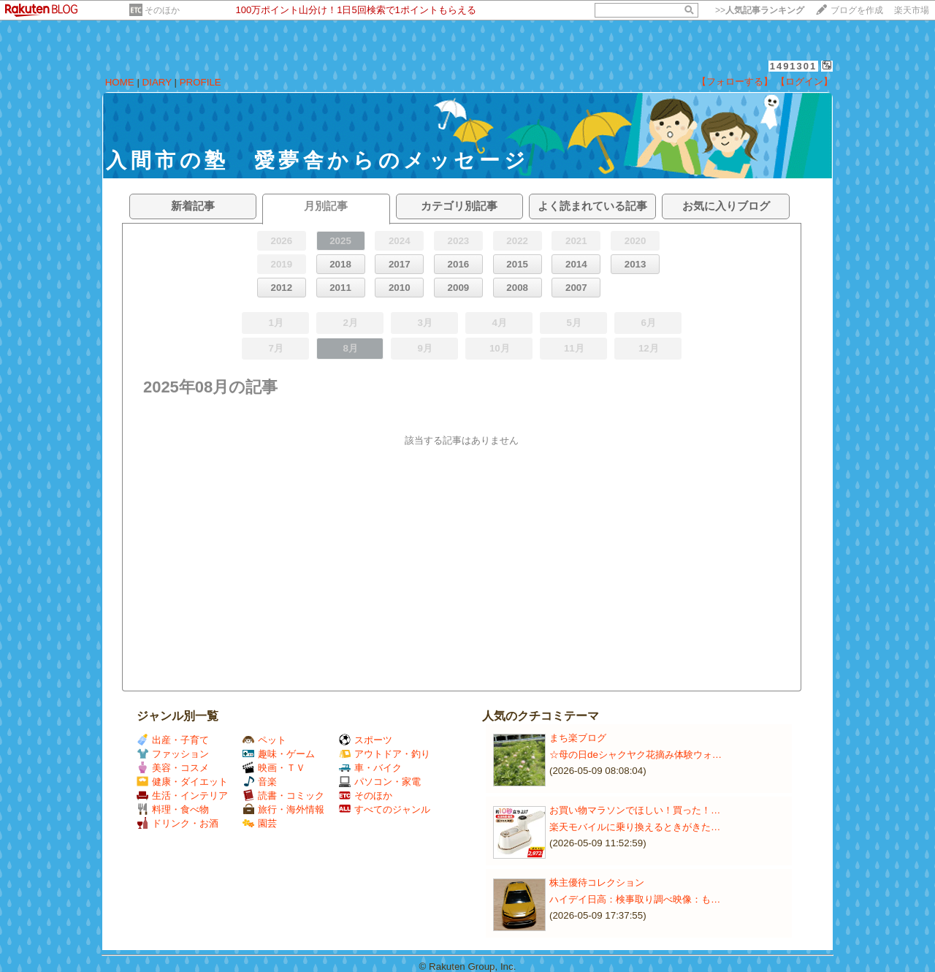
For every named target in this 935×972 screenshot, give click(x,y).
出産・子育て (173, 739)
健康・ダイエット (182, 781)
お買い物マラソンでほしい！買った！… (634, 810)
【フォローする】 (735, 81)
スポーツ (365, 739)
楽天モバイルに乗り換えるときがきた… (634, 826)
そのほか (162, 10)
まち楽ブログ (577, 737)
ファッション (173, 753)
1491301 (793, 66)
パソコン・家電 (380, 781)
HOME (119, 82)
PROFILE (200, 82)
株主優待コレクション (596, 882)
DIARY (157, 82)
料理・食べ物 (173, 809)
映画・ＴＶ (274, 767)
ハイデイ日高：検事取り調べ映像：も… (634, 899)
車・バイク (370, 767)
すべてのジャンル (384, 809)
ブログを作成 (857, 10)
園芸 (260, 823)
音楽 (260, 781)
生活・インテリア (182, 795)
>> (759, 10)
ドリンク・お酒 (177, 823)
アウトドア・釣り (384, 753)
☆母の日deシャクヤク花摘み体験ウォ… (635, 754)
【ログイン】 (804, 81)
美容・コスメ (173, 767)
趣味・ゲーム (279, 753)
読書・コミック (283, 795)
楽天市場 (911, 10)
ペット (264, 739)
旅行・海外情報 (283, 809)
